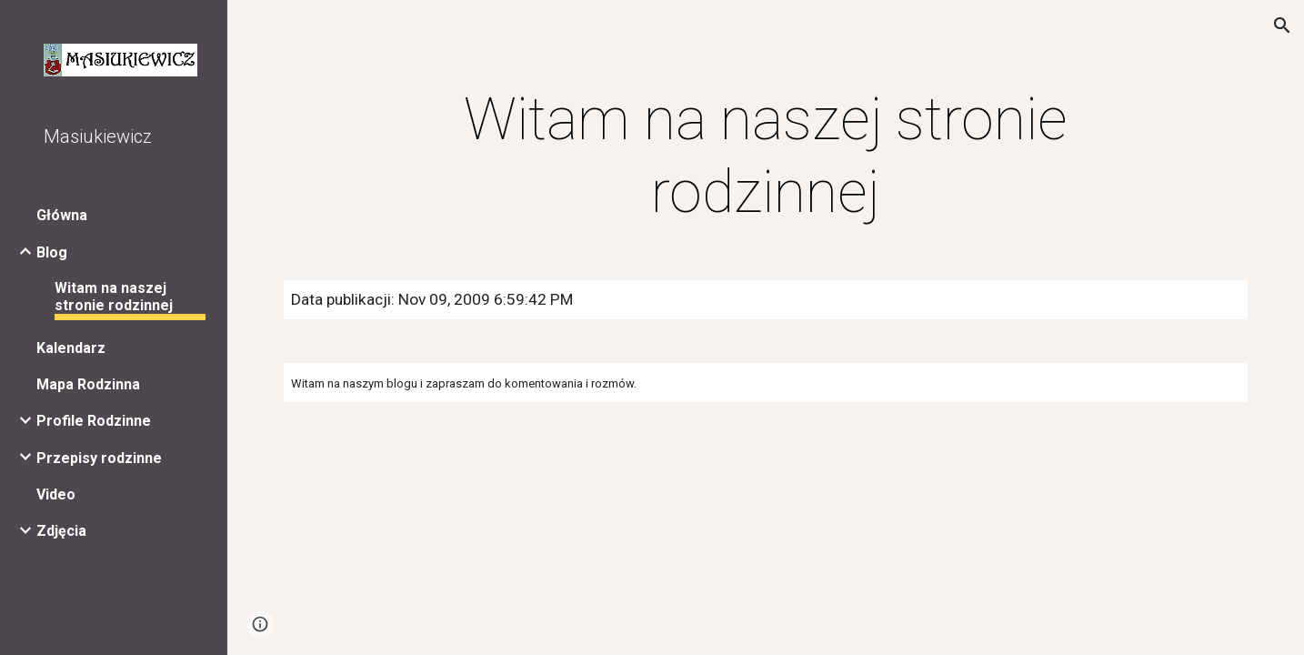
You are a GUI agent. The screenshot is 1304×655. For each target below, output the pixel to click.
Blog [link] (51, 252)
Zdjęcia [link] (61, 530)
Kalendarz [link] (70, 348)
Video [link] (55, 494)
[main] (765, 156)
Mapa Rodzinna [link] (88, 384)
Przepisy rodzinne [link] (99, 458)
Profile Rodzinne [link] (93, 420)
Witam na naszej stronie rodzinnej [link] (114, 296)
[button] (1282, 25)
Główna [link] (61, 215)
